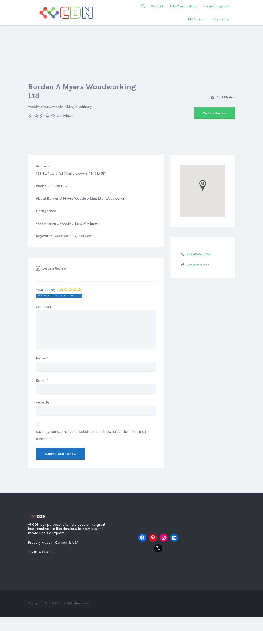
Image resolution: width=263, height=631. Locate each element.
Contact (157, 6)
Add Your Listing (183, 6)
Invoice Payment (216, 6)
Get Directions (197, 265)
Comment (45, 306)
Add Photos (223, 97)
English (219, 19)
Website (42, 402)
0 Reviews (65, 116)
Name (42, 358)
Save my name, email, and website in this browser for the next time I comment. (91, 435)
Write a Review (214, 113)
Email (42, 380)
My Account (197, 19)
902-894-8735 (198, 254)
